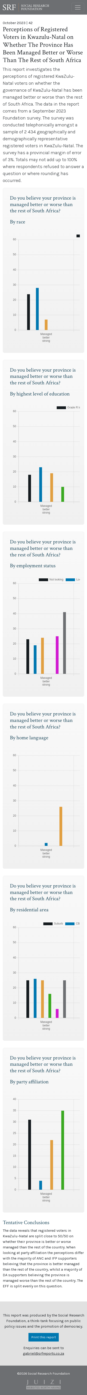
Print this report (43, 1337)
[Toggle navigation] (77, 7)
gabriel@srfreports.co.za (43, 1353)
